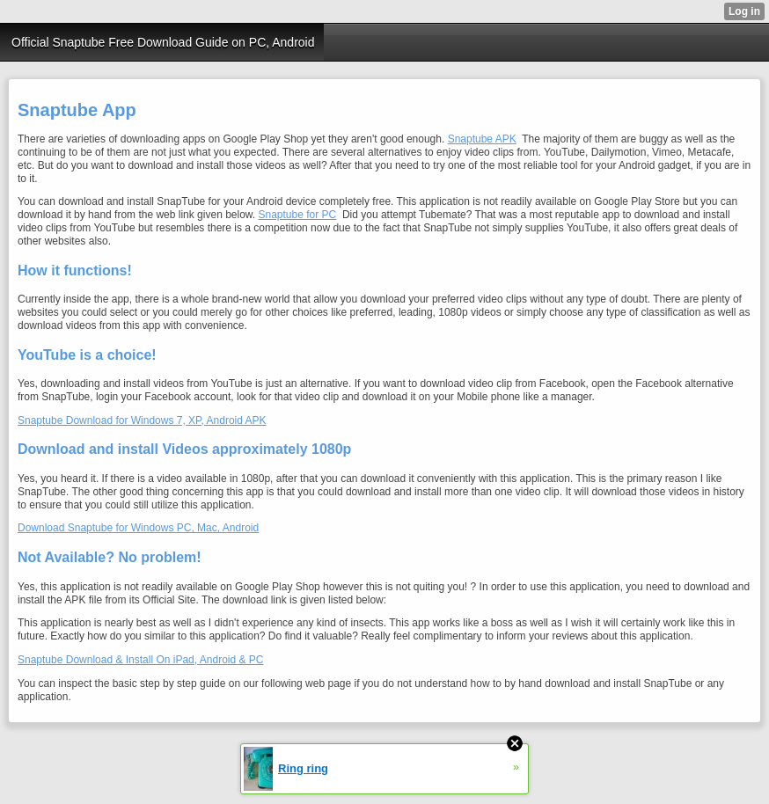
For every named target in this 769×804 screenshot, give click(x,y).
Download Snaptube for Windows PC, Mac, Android (138, 528)
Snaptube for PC (298, 214)
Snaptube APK (482, 139)
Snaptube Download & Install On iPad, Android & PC (141, 660)
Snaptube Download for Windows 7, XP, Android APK (142, 420)
